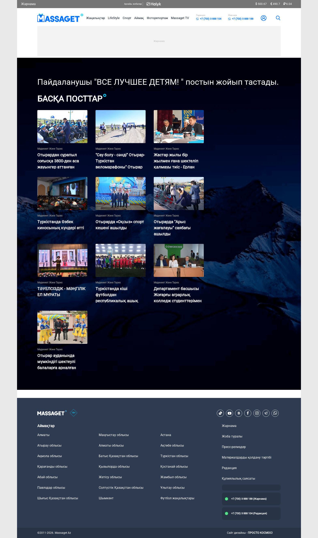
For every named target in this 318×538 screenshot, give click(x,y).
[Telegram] (266, 413)
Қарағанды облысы (52, 466)
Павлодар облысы (51, 488)
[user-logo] (263, 18)
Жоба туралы (232, 436)
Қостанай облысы (174, 466)
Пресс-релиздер (234, 447)
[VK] (239, 413)
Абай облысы (47, 477)
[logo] (60, 18)
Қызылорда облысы (114, 466)
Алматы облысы (111, 445)
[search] (278, 18)
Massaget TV (180, 18)
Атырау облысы (49, 445)
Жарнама (28, 4)
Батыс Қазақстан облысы (118, 456)
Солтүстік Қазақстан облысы (121, 488)
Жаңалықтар (95, 18)
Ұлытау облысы (172, 488)
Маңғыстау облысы (114, 435)
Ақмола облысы (49, 456)
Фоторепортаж (157, 18)
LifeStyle (114, 18)
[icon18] (73, 413)
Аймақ (139, 18)
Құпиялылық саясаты (238, 478)
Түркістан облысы (174, 456)
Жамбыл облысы (173, 477)
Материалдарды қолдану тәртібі (246, 457)
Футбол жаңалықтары (177, 498)
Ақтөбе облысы (172, 445)
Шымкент (106, 498)
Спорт (127, 18)
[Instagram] (257, 413)
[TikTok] (220, 413)
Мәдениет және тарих (49, 148)
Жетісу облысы (110, 477)
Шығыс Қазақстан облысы (57, 498)
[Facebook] (248, 413)
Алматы (43, 435)
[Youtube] (230, 413)
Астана (165, 435)
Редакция (229, 468)
